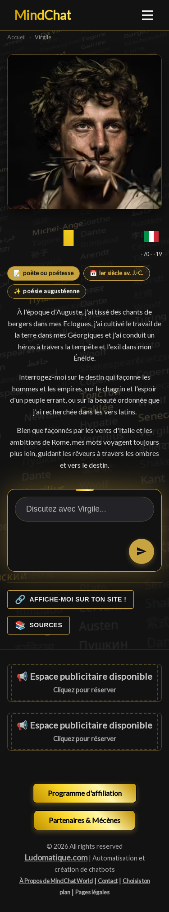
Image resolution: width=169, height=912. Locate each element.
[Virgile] (84, 132)
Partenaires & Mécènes (84, 820)
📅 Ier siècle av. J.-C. (116, 273)
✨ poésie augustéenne (47, 291)
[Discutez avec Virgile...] (84, 509)
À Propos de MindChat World (56, 880)
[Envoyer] (141, 551)
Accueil (16, 37)
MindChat (42, 15)
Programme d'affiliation (85, 793)
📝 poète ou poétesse (43, 273)
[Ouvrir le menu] (148, 15)
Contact (108, 880)
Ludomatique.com (55, 857)
